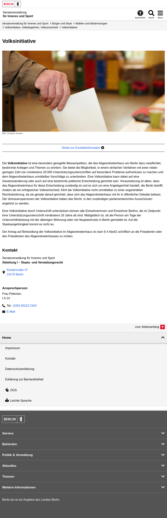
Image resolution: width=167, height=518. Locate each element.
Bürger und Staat (62, 23)
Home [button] (6, 337)
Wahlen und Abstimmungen (91, 23)
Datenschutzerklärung (19, 369)
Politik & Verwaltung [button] (17, 455)
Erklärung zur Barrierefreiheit (24, 379)
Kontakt (10, 358)
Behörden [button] (9, 444)
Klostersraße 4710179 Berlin (17, 272)
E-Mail (11, 312)
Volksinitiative (69, 27)
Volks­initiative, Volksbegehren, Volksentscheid (31, 27)
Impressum (12, 348)
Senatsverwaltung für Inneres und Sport (25, 23)
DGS (11, 390)
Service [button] (8, 433)
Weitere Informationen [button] (19, 487)
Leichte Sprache (18, 400)
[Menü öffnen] (160, 14)
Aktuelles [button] (9, 466)
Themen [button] (8, 476)
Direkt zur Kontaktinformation (83, 147)
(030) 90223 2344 (25, 305)
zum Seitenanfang (147, 326)
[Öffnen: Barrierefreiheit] (140, 14)
